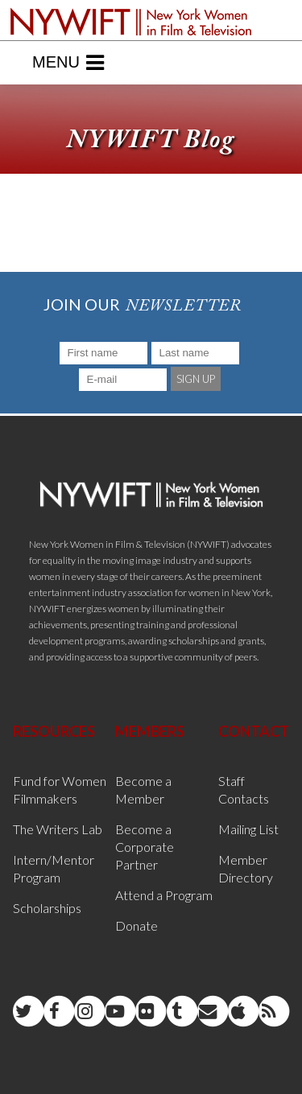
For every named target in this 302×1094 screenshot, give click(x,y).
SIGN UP (195, 378)
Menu (68, 62)
